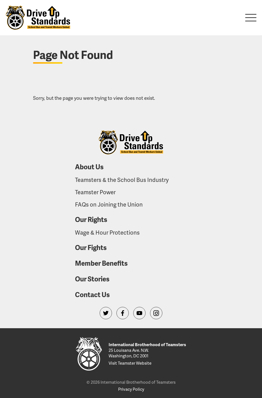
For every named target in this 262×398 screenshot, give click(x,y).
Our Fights (91, 247)
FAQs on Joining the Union (109, 204)
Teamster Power (95, 192)
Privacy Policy (131, 389)
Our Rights (91, 219)
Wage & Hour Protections (107, 232)
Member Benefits (101, 263)
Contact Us (92, 294)
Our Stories (92, 278)
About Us (89, 166)
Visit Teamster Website (130, 363)
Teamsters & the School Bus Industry (122, 180)
